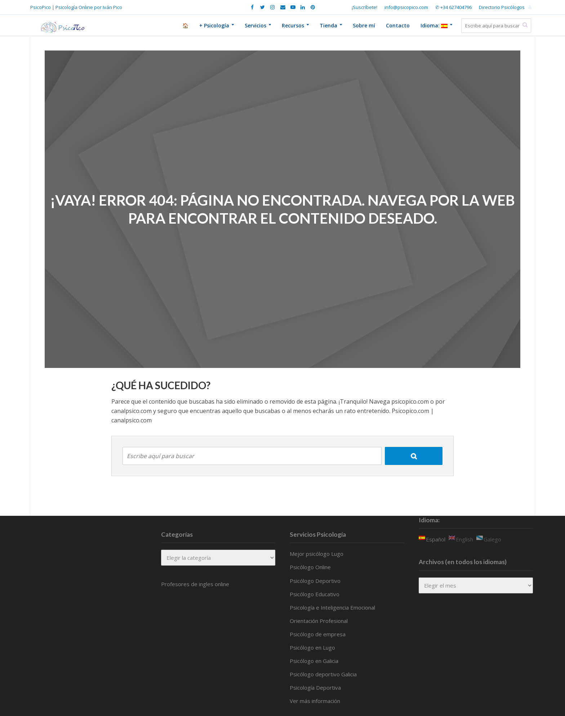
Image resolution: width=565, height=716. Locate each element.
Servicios (255, 25)
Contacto (398, 25)
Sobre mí (364, 25)
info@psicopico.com (406, 7)
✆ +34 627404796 (453, 7)
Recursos (293, 25)
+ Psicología (214, 25)
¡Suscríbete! (364, 7)
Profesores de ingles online (195, 584)
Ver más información (315, 700)
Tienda (328, 25)
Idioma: (434, 25)
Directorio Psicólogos (502, 7)
